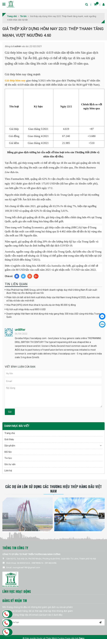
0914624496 (51, 563)
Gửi (9, 412)
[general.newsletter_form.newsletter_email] (53, 622)
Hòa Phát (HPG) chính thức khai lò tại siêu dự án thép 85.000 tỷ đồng (41, 305)
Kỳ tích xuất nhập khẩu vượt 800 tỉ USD (26, 309)
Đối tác (8, 452)
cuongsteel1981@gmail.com (26, 567)
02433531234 (23, 563)
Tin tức (8, 458)
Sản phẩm (9, 445)
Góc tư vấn (10, 464)
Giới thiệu (9, 439)
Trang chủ (9, 433)
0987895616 (37, 563)
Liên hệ (8, 470)
